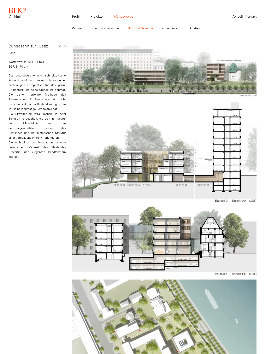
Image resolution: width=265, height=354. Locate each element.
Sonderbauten (169, 28)
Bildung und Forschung (105, 28)
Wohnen (77, 28)
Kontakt (251, 16)
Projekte (96, 16)
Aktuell (237, 16)
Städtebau (193, 28)
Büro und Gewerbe (140, 28)
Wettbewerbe (123, 16)
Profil (76, 16)
